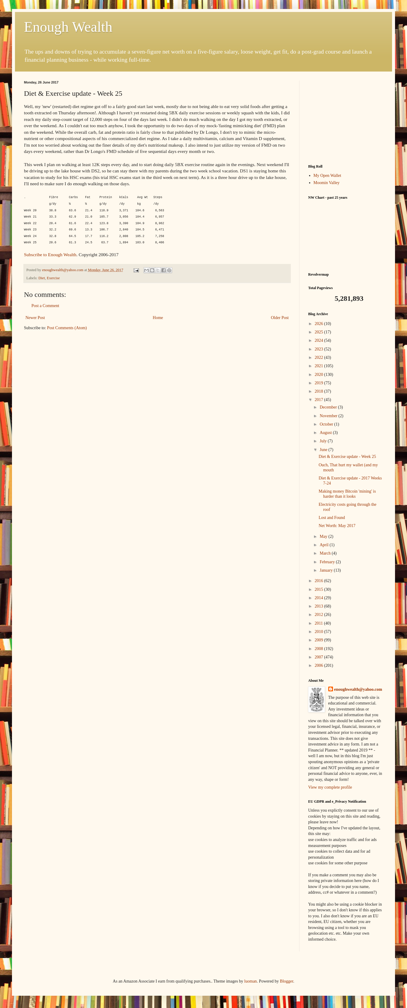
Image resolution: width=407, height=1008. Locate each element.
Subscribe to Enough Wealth (50, 254)
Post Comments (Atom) (67, 328)
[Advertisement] (345, 118)
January (327, 570)
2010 (319, 631)
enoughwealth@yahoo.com (358, 689)
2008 (319, 648)
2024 (319, 340)
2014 (319, 598)
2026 (319, 323)
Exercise (53, 278)
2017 (319, 399)
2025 (319, 332)
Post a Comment (45, 305)
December (329, 407)
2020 (319, 374)
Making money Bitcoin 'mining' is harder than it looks (347, 494)
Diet (41, 278)
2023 (319, 349)
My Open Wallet (327, 175)
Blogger (286, 981)
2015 (319, 589)
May (324, 536)
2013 (319, 606)
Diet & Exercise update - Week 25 (347, 456)
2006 (319, 665)
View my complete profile (330, 787)
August (326, 432)
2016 (319, 581)
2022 (319, 357)
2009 (319, 640)
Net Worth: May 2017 (337, 525)
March (326, 553)
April (324, 545)
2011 (319, 623)
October (327, 424)
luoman (250, 981)
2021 (319, 366)
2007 (319, 657)
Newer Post (35, 317)
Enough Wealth (68, 27)
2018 (319, 391)
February (328, 562)
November (329, 416)
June (324, 449)
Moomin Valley (327, 182)
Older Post (280, 317)
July (324, 441)
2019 (319, 383)
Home (158, 317)
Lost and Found (332, 517)
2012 (319, 614)
